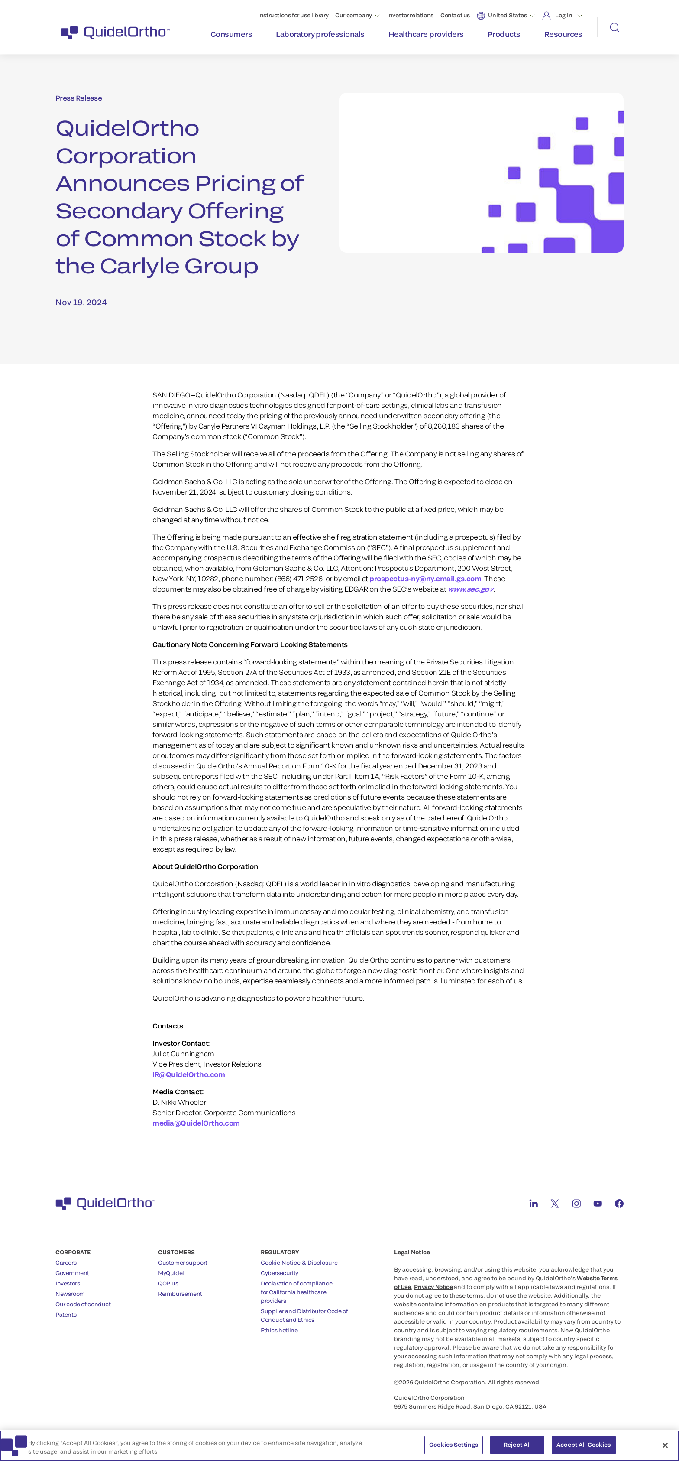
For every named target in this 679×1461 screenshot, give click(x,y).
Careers (65, 1262)
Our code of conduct (83, 1304)
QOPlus (168, 1283)
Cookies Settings (453, 1447)
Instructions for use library (293, 15)
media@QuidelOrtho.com (196, 1123)
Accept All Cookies (583, 1447)
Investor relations (410, 15)
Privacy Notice (433, 1286)
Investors (67, 1283)
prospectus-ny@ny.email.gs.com (425, 578)
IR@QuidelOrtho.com (188, 1074)
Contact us (455, 15)
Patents (65, 1314)
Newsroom (70, 1293)
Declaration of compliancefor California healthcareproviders (296, 1292)
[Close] (665, 1447)
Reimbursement (180, 1293)
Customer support (182, 1262)
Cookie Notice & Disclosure (299, 1262)
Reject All (517, 1447)
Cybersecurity (279, 1272)
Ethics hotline (279, 1330)
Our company (353, 15)
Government (72, 1272)
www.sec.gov (470, 589)
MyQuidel (171, 1272)
